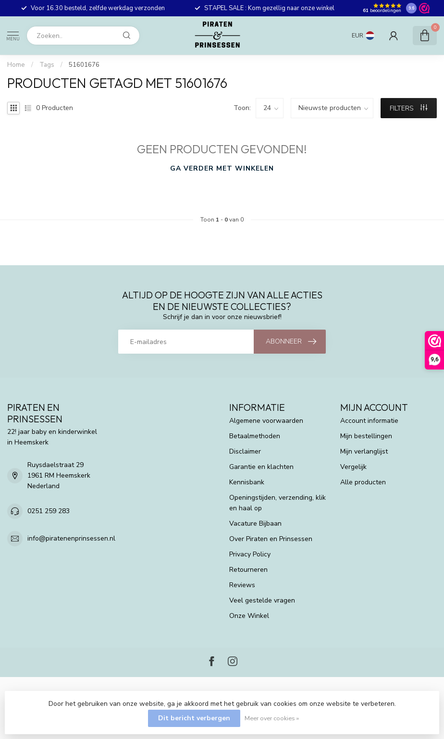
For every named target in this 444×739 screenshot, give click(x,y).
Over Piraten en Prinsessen (270, 538)
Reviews (242, 585)
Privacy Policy (250, 554)
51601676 (84, 65)
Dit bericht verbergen (194, 718)
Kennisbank (246, 482)
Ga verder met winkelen (222, 168)
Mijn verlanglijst (364, 451)
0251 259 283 (48, 511)
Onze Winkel (249, 615)
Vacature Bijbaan (255, 523)
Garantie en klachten (261, 466)
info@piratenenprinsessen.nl (71, 538)
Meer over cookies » (272, 718)
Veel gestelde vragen (262, 600)
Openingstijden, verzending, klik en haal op (277, 503)
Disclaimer (245, 451)
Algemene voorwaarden (266, 420)
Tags (46, 65)
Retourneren (248, 569)
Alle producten (363, 482)
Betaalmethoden (254, 436)
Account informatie (369, 420)
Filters (408, 108)
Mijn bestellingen (366, 436)
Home (16, 65)
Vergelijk (353, 466)
